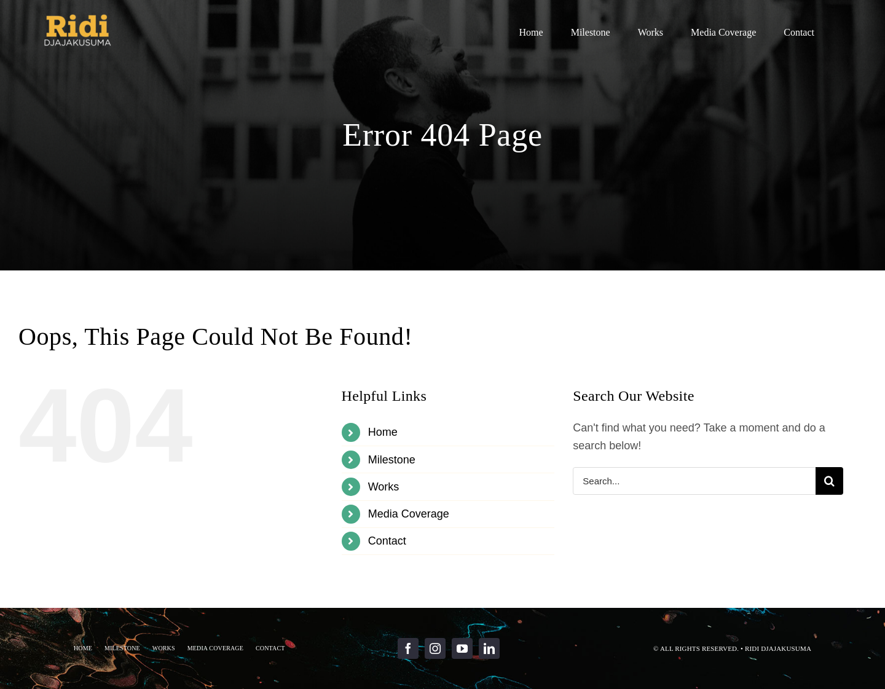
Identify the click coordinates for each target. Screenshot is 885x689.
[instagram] (435, 648)
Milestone (391, 460)
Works (383, 487)
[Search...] (694, 481)
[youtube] (462, 648)
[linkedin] (489, 648)
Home (383, 432)
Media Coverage (408, 514)
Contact (387, 541)
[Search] (829, 481)
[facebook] (408, 648)
